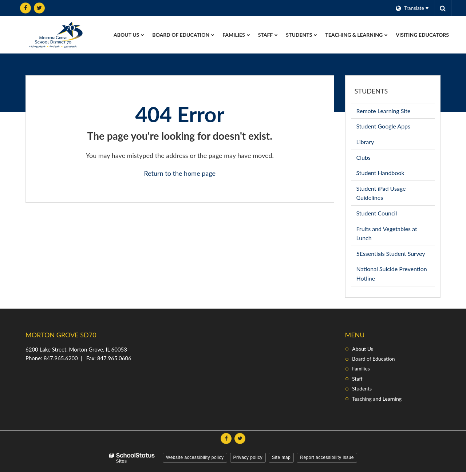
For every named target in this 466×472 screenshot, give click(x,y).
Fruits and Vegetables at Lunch (386, 235)
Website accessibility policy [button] (195, 457)
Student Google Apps (394, 127)
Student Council (387, 214)
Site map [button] (281, 457)
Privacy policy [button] (247, 457)
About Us (362, 349)
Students (371, 91)
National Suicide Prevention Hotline (391, 275)
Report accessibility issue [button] (327, 457)
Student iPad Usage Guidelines (381, 195)
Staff (357, 379)
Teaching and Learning (377, 399)
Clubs (374, 158)
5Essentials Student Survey (395, 255)
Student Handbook (391, 174)
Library (376, 143)
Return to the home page (180, 173)
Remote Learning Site (394, 112)
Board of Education (373, 359)
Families (361, 368)
